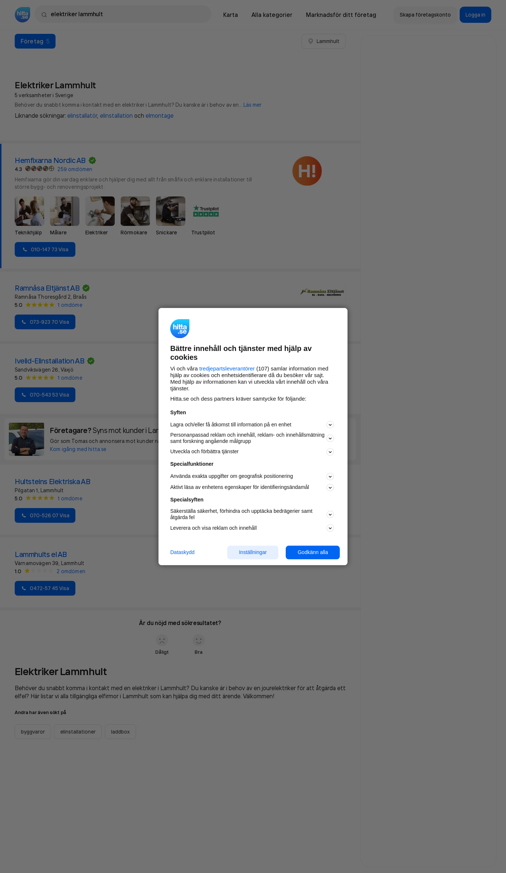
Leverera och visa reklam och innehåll (252, 528)
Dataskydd (182, 552)
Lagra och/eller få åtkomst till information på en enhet (252, 425)
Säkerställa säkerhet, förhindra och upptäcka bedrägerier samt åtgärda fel (252, 514)
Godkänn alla (312, 552)
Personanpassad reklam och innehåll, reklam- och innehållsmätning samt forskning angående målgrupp (252, 438)
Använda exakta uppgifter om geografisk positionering (252, 476)
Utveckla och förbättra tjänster (252, 451)
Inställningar (253, 552)
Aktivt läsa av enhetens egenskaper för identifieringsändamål (252, 487)
